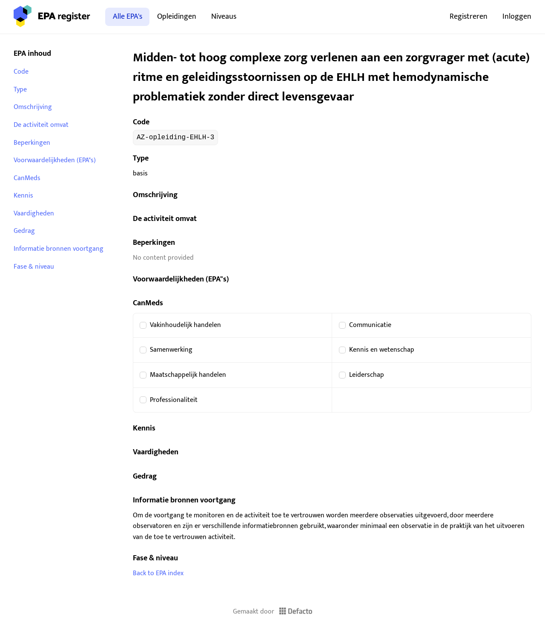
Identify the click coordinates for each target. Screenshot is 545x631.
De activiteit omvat (41, 125)
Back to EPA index (158, 573)
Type (20, 89)
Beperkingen (32, 143)
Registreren (469, 16)
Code (21, 71)
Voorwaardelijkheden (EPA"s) (55, 160)
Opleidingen (176, 16)
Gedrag (24, 231)
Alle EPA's (127, 16)
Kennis (23, 195)
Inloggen (516, 16)
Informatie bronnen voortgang (58, 249)
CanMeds (27, 178)
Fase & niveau (34, 266)
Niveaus (223, 16)
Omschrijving (33, 107)
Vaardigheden (34, 213)
